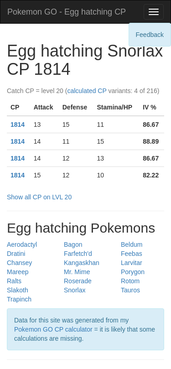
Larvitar (131, 262)
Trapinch (19, 299)
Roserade (78, 281)
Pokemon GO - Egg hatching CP (66, 11)
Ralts (14, 281)
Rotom (130, 281)
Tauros (130, 290)
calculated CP (86, 90)
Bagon (73, 244)
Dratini (16, 253)
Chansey (19, 262)
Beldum (131, 244)
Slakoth (17, 290)
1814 (17, 124)
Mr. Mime (77, 271)
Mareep (17, 271)
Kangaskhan (81, 262)
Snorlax (74, 290)
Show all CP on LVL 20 (39, 197)
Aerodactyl (22, 244)
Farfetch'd (78, 253)
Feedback (150, 34)
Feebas (131, 253)
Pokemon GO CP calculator (53, 329)
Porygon (133, 271)
